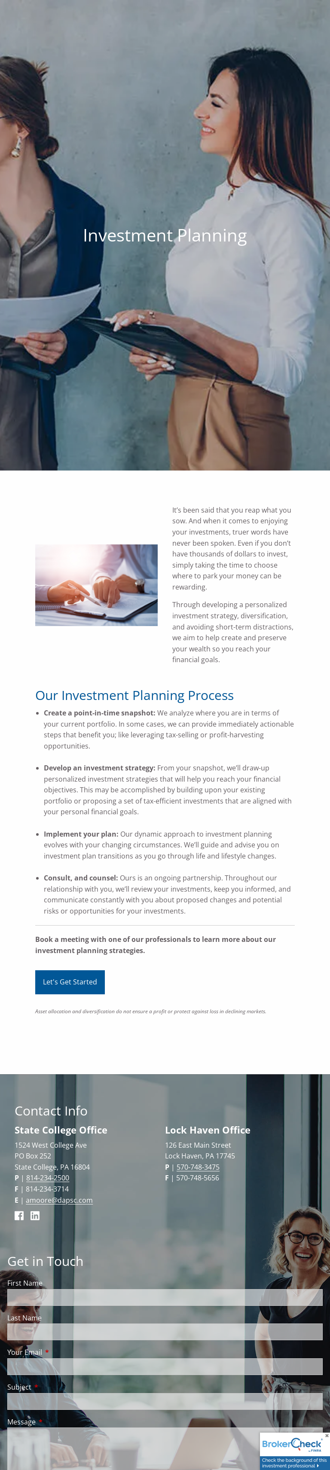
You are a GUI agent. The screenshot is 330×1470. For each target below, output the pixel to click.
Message (56, 1422)
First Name (25, 1283)
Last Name (24, 1318)
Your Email (59, 1352)
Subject (54, 1387)
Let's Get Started (70, 982)
